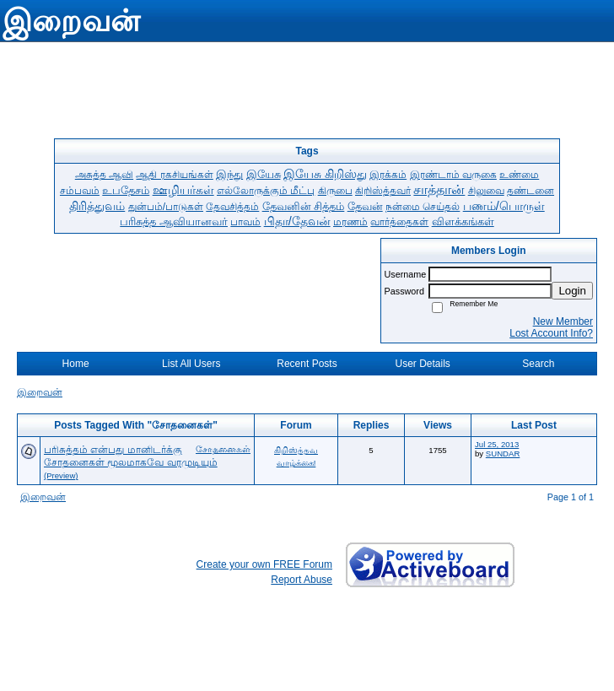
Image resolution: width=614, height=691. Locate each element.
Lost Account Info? (551, 333)
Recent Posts (307, 364)
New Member (563, 321)
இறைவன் (39, 392)
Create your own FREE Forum (264, 564)
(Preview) (61, 475)
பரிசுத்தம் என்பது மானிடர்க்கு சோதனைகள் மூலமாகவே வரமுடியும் (131, 456)
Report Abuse (301, 580)
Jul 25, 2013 (497, 444)
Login (572, 290)
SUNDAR (503, 453)
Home (75, 364)
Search (538, 364)
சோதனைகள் (223, 449)
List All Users (191, 364)
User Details (422, 364)
